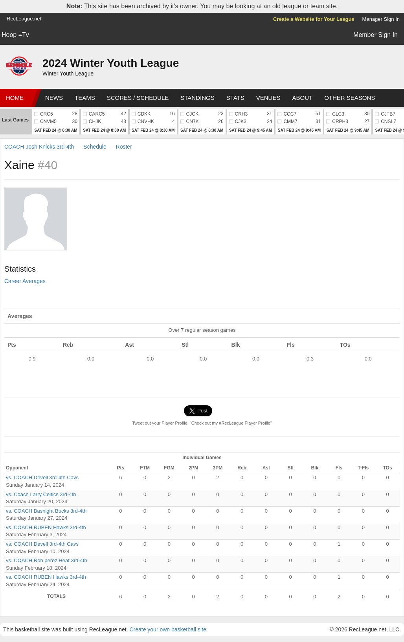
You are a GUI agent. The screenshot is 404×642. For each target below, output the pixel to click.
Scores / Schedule (138, 97)
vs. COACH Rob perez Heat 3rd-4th (46, 560)
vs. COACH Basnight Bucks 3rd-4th (46, 511)
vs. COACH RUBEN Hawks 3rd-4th (46, 527)
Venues (268, 97)
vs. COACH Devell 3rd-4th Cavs (42, 477)
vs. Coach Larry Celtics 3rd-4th (41, 494)
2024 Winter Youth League (110, 63)
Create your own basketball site (167, 629)
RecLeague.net (24, 19)
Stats (235, 97)
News (54, 97)
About (302, 97)
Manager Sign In (381, 19)
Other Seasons (349, 97)
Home (15, 97)
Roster (124, 146)
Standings (197, 97)
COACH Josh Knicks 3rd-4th (39, 146)
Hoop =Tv (15, 34)
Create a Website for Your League (313, 19)
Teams (85, 97)
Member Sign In (375, 34)
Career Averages (25, 281)
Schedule (94, 146)
